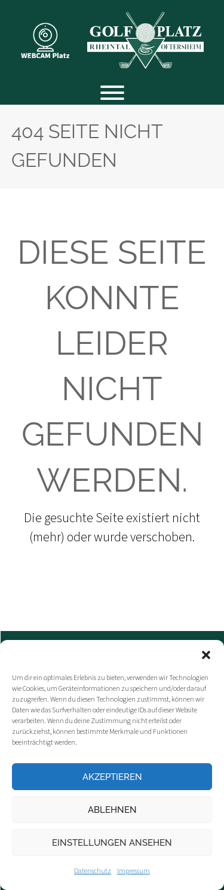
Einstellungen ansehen (112, 842)
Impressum (133, 871)
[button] (206, 655)
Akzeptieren (112, 777)
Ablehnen (112, 809)
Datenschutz (92, 871)
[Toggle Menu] (112, 93)
